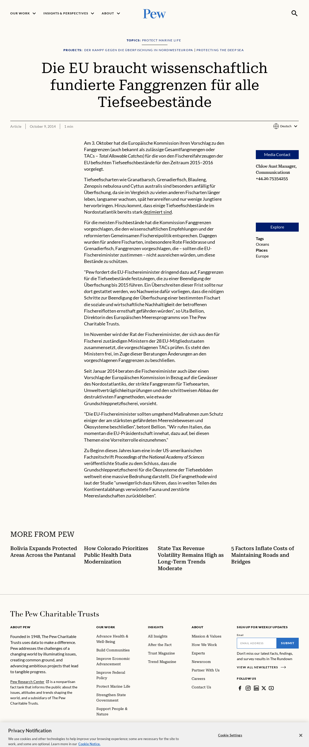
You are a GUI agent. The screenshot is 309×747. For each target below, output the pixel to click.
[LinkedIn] (256, 688)
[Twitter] (263, 688)
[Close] (300, 740)
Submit (287, 643)
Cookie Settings (230, 740)
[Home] (54, 614)
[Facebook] (240, 688)
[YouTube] (271, 688)
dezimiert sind (157, 212)
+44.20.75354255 (272, 178)
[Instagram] (248, 688)
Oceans (262, 244)
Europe (262, 255)
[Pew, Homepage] (154, 13)
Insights (156, 627)
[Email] (257, 643)
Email (240, 635)
